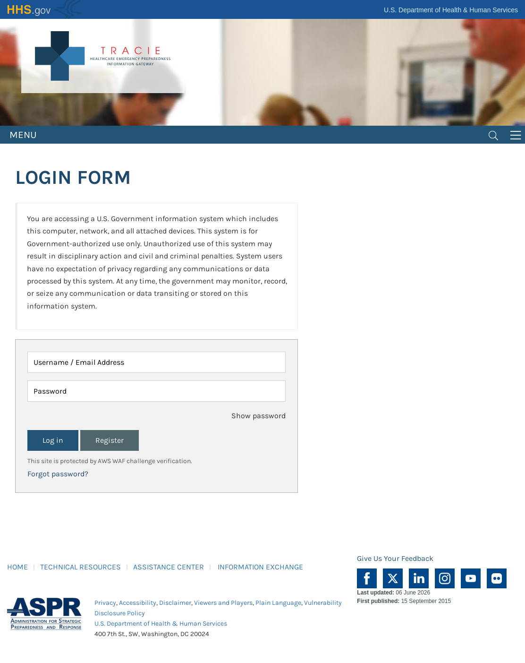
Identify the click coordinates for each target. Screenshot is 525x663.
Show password (258, 415)
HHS (45, 9)
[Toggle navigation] (493, 135)
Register (109, 440)
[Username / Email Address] (156, 362)
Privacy (105, 603)
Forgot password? (57, 473)
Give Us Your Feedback (395, 558)
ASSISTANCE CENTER (168, 566)
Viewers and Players (223, 603)
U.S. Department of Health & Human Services (451, 10)
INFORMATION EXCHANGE (260, 566)
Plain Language (278, 603)
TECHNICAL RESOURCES (80, 566)
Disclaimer (175, 603)
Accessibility (137, 603)
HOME (17, 566)
